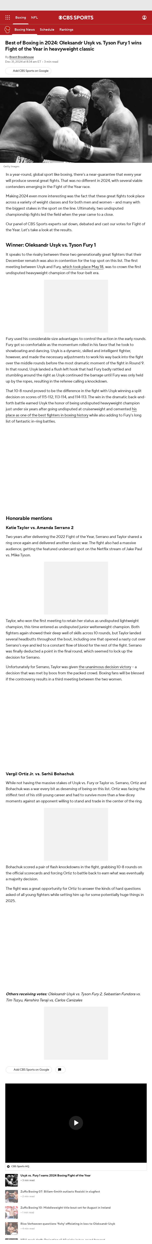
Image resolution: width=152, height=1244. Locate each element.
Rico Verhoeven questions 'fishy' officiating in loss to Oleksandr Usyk (67, 1224)
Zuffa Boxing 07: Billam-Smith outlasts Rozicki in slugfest (60, 1192)
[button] (76, 1123)
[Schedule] (47, 29)
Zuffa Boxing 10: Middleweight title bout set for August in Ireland (65, 1208)
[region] (76, 1123)
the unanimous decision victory (105, 667)
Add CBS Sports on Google (31, 71)
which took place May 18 (82, 266)
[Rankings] (66, 29)
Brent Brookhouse (21, 57)
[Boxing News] (24, 29)
